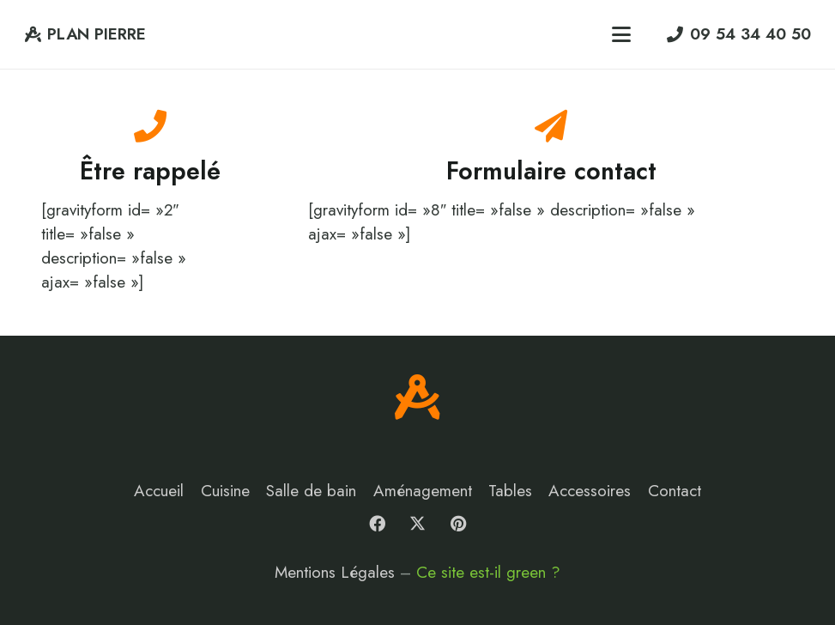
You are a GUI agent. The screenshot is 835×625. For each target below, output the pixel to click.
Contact (674, 490)
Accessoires (589, 490)
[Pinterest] (458, 523)
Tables (510, 490)
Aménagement (422, 490)
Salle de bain (311, 490)
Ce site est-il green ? (488, 572)
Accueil (159, 490)
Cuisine (225, 490)
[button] (621, 34)
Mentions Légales (335, 572)
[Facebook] (376, 523)
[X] (418, 523)
